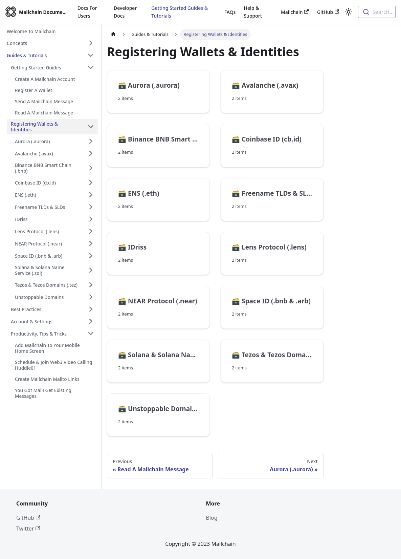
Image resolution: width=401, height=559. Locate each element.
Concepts (17, 43)
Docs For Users (87, 12)
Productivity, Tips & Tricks (39, 333)
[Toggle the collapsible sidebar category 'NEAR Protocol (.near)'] (90, 243)
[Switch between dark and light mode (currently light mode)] (348, 11)
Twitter (28, 528)
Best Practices (26, 309)
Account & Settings (31, 321)
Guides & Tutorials (27, 55)
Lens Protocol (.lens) (37, 231)
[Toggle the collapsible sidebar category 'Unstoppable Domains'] (90, 297)
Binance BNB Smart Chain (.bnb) (43, 168)
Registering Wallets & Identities (34, 127)
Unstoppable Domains (39, 297)
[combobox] (377, 12)
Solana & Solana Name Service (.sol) (40, 270)
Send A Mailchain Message (44, 101)
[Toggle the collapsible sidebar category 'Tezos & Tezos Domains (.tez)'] (90, 284)
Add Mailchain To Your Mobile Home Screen (47, 348)
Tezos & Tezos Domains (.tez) (46, 285)
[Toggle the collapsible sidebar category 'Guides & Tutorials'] (90, 55)
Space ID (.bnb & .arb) (38, 256)
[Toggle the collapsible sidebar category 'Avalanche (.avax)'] (90, 153)
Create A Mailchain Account (45, 79)
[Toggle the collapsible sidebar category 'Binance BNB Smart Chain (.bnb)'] (90, 168)
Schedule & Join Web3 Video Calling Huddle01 (53, 365)
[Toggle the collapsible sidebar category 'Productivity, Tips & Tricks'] (90, 333)
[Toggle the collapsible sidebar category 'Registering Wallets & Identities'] (90, 126)
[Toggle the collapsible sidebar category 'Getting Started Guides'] (90, 67)
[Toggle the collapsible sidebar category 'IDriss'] (90, 219)
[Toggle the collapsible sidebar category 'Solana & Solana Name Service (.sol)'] (90, 270)
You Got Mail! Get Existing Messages (43, 393)
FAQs (230, 12)
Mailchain (295, 12)
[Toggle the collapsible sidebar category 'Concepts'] (90, 43)
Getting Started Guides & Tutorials (179, 12)
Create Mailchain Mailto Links (47, 379)
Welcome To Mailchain (31, 31)
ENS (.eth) (25, 195)
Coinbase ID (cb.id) (35, 182)
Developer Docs (125, 12)
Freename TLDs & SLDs (40, 207)
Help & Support (253, 12)
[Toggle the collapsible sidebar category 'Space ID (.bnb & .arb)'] (90, 255)
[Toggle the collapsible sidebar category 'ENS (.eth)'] (90, 194)
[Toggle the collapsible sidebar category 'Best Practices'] (90, 309)
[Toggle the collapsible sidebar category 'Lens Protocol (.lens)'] (90, 231)
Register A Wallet (33, 90)
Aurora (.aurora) (32, 141)
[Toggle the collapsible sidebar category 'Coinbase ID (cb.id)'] (90, 182)
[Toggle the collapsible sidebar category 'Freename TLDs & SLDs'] (90, 206)
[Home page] (113, 34)
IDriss (21, 219)
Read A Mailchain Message (44, 112)
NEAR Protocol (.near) (38, 243)
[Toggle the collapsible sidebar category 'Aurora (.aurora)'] (90, 141)
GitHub (328, 12)
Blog (212, 517)
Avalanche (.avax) (34, 153)
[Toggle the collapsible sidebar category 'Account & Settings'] (90, 321)
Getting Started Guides (36, 67)
